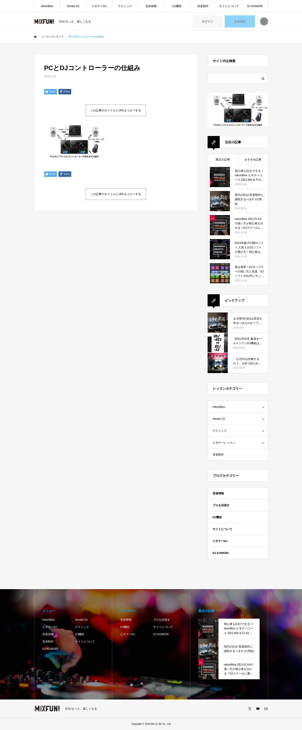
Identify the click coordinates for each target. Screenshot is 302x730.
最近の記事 (223, 159)
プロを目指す (221, 505)
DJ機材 (177, 6)
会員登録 (240, 21)
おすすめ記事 (253, 159)
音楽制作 (203, 6)
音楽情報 (151, 6)
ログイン (207, 21)
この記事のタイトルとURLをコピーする (115, 110)
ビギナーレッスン (224, 442)
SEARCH (264, 21)
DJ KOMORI (255, 6)
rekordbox (47, 6)
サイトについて (229, 6)
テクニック (125, 6)
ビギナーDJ (99, 6)
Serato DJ (73, 6)
